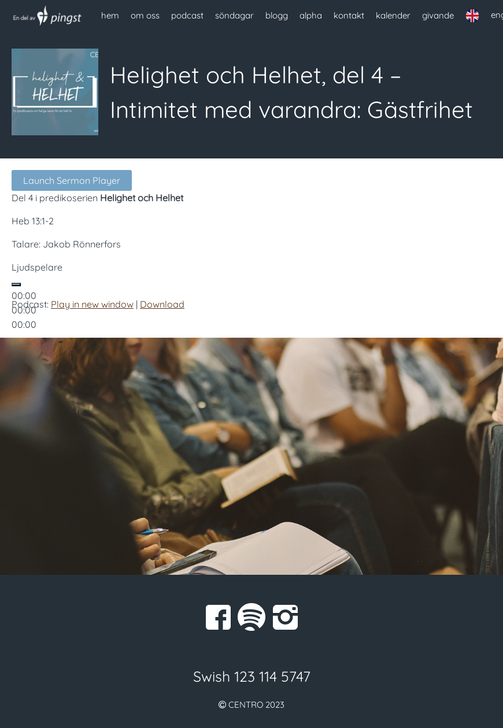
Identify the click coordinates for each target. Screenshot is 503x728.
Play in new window (92, 304)
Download (162, 304)
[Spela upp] (16, 284)
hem (110, 15)
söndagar (234, 15)
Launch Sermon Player (71, 180)
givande (438, 15)
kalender (393, 15)
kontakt (349, 15)
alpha (310, 15)
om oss (145, 15)
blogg (276, 15)
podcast (187, 15)
